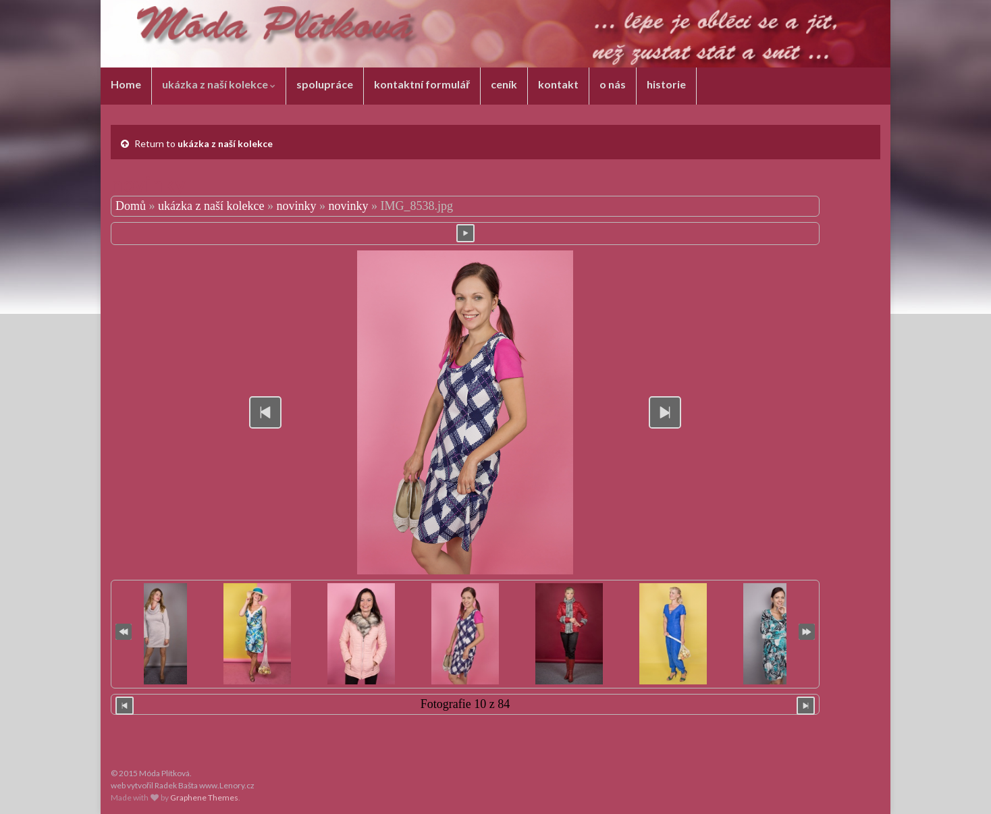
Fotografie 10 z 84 (465, 704)
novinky (296, 206)
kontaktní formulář (422, 84)
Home (126, 84)
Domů (130, 206)
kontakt (558, 84)
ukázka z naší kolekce (218, 84)
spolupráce (324, 84)
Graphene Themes (204, 797)
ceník (504, 84)
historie (666, 84)
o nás (612, 84)
